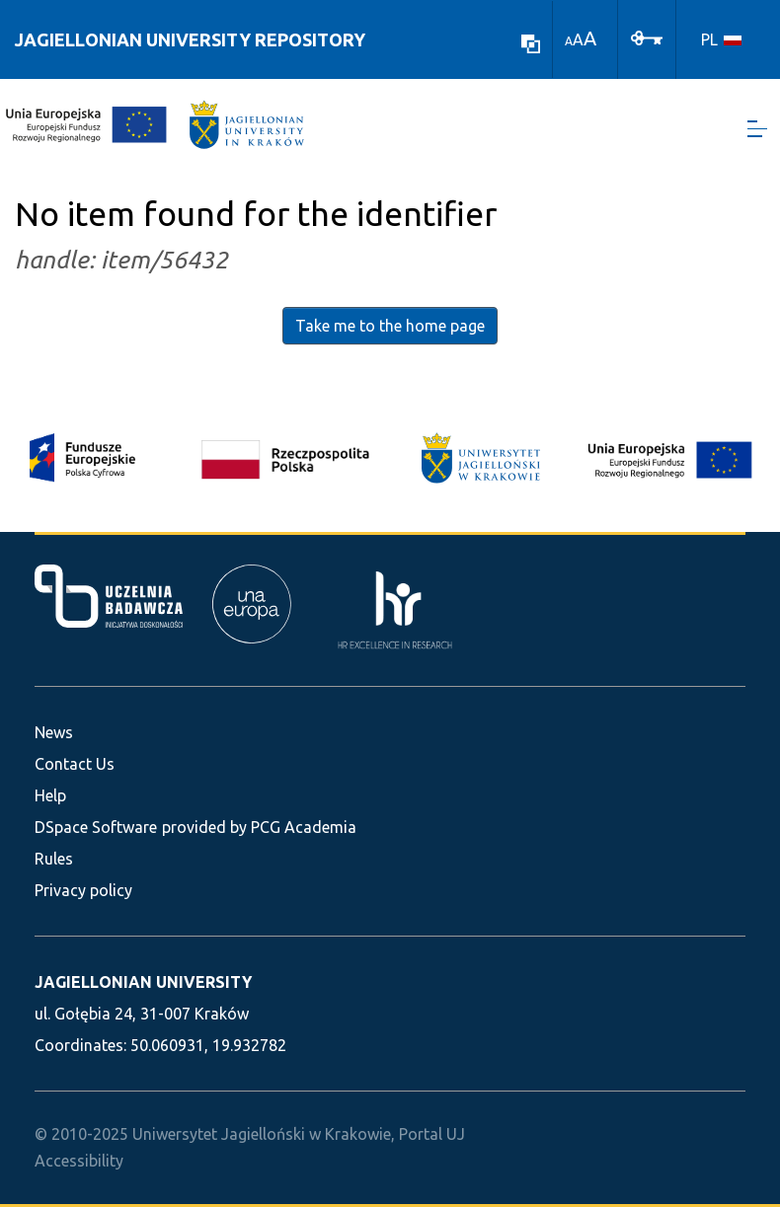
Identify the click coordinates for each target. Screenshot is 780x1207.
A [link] (569, 41)
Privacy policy (83, 890)
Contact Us (75, 764)
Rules (54, 859)
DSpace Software (96, 827)
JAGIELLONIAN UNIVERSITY (143, 982)
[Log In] (647, 36)
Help (50, 795)
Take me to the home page (390, 326)
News (54, 732)
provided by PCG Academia (259, 827)
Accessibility (79, 1160)
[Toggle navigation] (757, 129)
